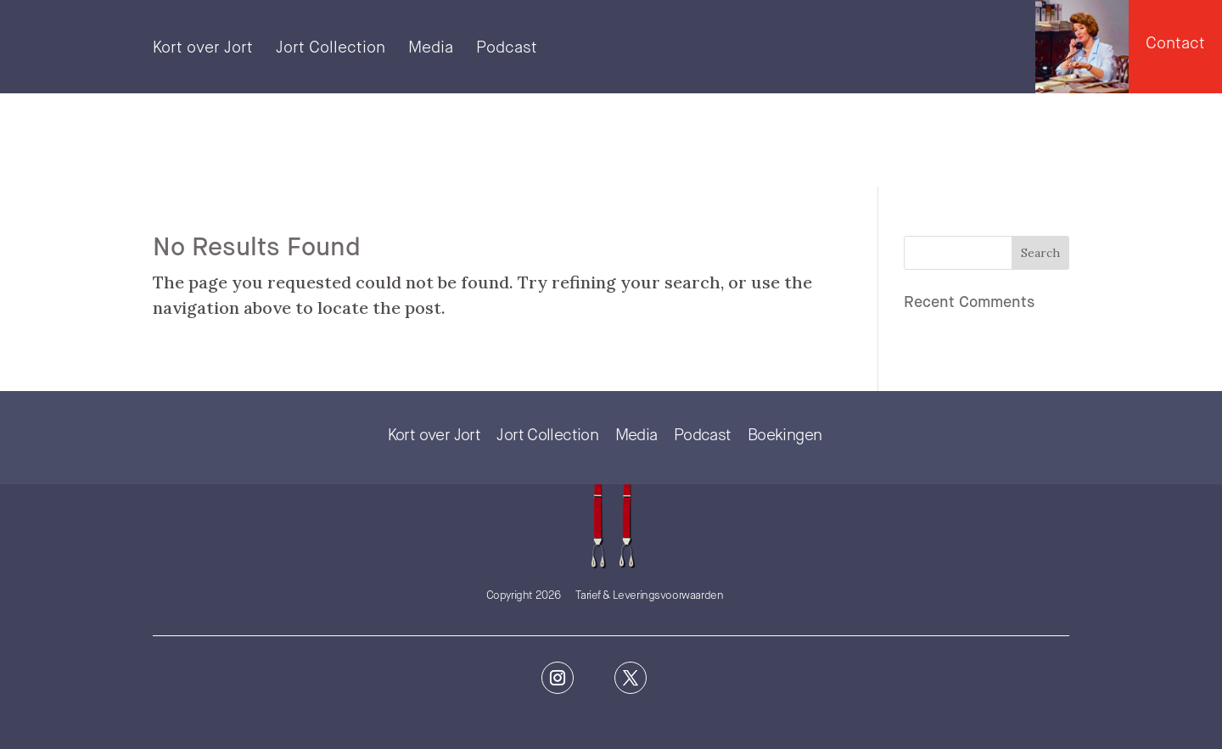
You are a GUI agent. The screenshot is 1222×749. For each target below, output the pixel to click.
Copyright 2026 (523, 595)
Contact (1175, 44)
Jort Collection (330, 49)
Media (430, 49)
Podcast (506, 49)
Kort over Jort (203, 49)
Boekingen (784, 436)
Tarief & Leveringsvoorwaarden (649, 595)
